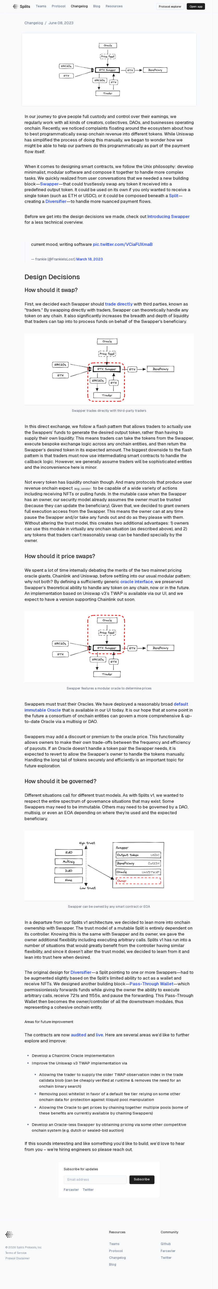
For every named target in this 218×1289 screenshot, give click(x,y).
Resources (114, 6)
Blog (96, 6)
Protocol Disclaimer (17, 1258)
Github (166, 1244)
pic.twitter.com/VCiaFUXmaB (123, 244)
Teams (41, 6)
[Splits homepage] (21, 6)
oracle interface (136, 581)
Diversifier (56, 201)
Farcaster (168, 1251)
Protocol (58, 6)
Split (173, 195)
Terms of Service (16, 1253)
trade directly (119, 304)
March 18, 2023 (89, 259)
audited (78, 1035)
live (99, 1035)
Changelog (79, 6)
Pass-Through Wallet (151, 984)
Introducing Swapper (168, 216)
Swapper (49, 184)
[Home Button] (9, 1234)
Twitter (166, 1258)
